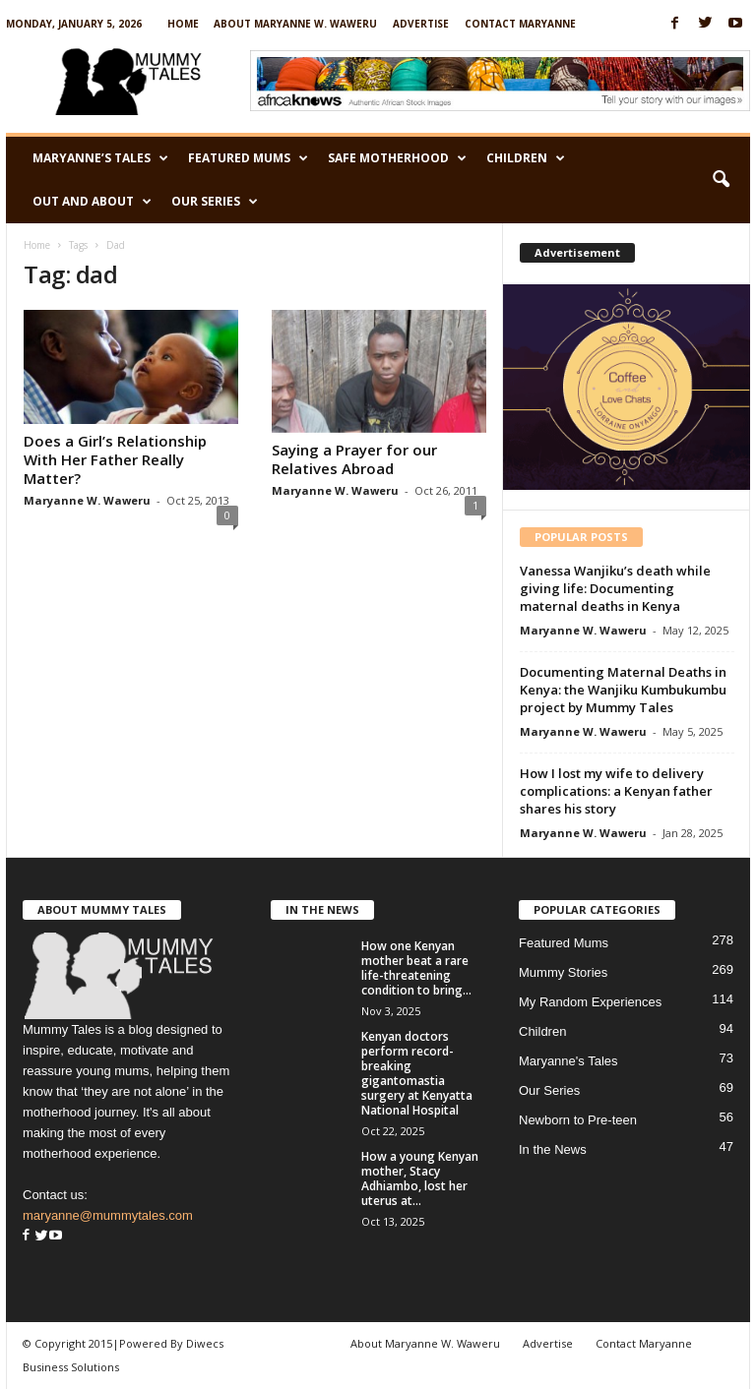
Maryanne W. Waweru (87, 500)
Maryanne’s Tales (100, 158)
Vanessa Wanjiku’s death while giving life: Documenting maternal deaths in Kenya (615, 588)
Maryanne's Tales (568, 1061)
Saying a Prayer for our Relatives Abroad (354, 459)
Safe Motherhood (397, 158)
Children (525, 158)
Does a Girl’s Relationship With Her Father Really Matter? (115, 459)
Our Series (214, 201)
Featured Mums (248, 158)
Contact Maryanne (520, 23)
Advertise (421, 23)
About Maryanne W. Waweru (295, 23)
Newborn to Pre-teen (578, 1120)
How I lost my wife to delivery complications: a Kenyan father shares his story (616, 790)
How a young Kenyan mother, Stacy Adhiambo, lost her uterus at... (419, 1178)
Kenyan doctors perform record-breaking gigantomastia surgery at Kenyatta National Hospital (416, 1073)
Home (183, 23)
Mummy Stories (563, 972)
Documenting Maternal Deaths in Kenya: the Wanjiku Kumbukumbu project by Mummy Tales (623, 689)
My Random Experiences (590, 1002)
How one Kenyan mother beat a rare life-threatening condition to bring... (416, 967)
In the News (553, 1149)
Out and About (92, 201)
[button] (720, 180)
